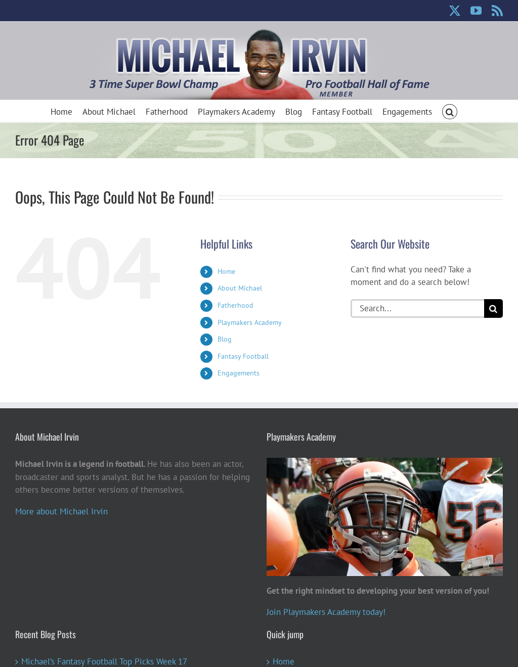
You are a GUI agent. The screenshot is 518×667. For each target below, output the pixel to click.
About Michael (240, 288)
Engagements (239, 372)
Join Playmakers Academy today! (326, 611)
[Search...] (417, 308)
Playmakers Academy (250, 322)
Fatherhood (235, 305)
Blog (225, 339)
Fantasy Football (243, 356)
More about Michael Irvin (61, 511)
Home (226, 271)
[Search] (493, 308)
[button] (449, 111)
